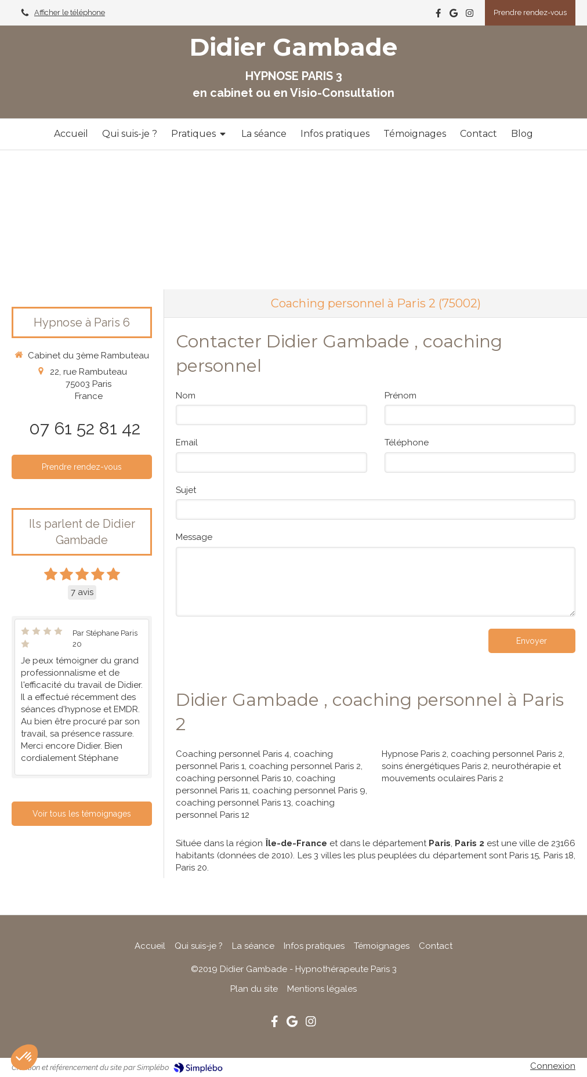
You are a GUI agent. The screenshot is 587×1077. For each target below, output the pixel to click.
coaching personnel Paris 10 (234, 778)
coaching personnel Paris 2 (305, 766)
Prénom (400, 395)
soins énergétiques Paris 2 (435, 766)
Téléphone (407, 442)
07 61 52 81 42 (84, 428)
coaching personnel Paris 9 (308, 790)
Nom (185, 395)
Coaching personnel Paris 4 (232, 754)
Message (194, 537)
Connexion (552, 1066)
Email (187, 442)
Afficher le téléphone (69, 12)
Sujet (186, 490)
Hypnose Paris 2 (414, 754)
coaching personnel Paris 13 (233, 802)
